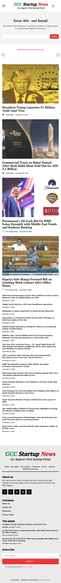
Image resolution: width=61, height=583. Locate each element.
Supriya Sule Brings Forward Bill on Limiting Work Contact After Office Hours (27, 282)
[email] (30, 555)
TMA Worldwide (45, 580)
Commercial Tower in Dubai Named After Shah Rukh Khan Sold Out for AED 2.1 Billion (30, 166)
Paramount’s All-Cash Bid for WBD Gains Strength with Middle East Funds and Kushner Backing (29, 224)
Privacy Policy (27, 567)
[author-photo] (3, 114)
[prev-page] (3, 55)
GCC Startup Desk (12, 231)
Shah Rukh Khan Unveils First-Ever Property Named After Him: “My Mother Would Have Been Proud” (30, 374)
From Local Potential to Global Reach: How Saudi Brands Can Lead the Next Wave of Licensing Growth (29, 418)
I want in (31, 561)
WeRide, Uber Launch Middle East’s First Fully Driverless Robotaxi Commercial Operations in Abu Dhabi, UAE (27, 336)
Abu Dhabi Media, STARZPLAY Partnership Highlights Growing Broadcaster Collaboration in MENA (29, 410)
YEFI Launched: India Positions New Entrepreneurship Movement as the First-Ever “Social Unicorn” (26, 356)
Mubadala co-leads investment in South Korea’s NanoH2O (27, 311)
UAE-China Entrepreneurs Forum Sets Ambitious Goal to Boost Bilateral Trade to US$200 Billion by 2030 (30, 296)
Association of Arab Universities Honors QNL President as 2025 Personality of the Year (28, 319)
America (5, 527)
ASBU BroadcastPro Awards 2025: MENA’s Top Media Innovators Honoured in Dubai (25, 365)
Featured (5, 543)
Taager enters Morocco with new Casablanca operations (27, 304)
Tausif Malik (9, 115)
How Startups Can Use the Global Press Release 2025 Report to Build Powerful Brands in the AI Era (30, 392)
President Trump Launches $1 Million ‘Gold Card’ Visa (28, 108)
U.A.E (3, 535)
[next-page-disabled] (58, 55)
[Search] (54, 36)
